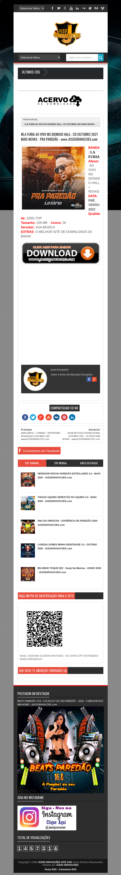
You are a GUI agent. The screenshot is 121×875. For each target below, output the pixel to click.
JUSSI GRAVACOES (67, 865)
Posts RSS (51, 869)
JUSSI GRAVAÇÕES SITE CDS (55, 862)
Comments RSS (67, 869)
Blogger (75, 77)
